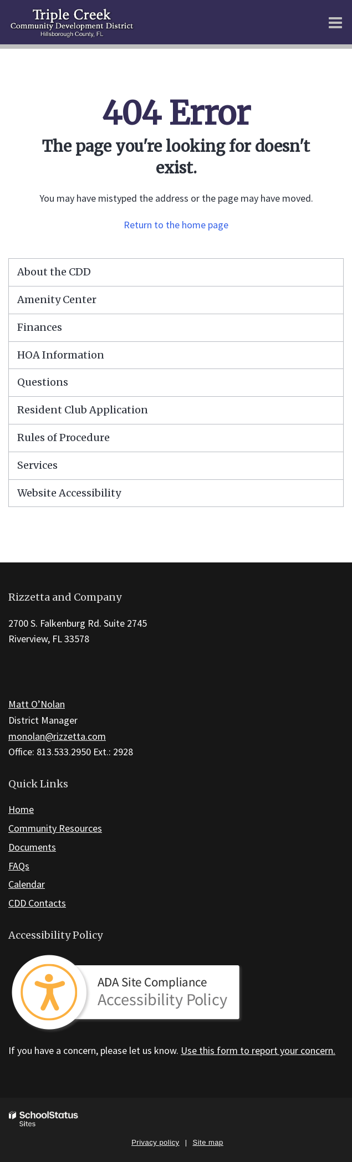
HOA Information (60, 355)
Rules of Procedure (63, 437)
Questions (42, 382)
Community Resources (55, 828)
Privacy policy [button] (155, 1142)
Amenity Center (56, 299)
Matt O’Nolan (36, 704)
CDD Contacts (37, 903)
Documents (32, 847)
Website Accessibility (69, 493)
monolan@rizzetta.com (57, 736)
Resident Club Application (82, 409)
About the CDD (54, 271)
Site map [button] (208, 1142)
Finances (39, 327)
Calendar (26, 884)
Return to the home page (176, 224)
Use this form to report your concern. (258, 1050)
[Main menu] (335, 22)
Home (21, 809)
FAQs (18, 865)
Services (37, 465)
